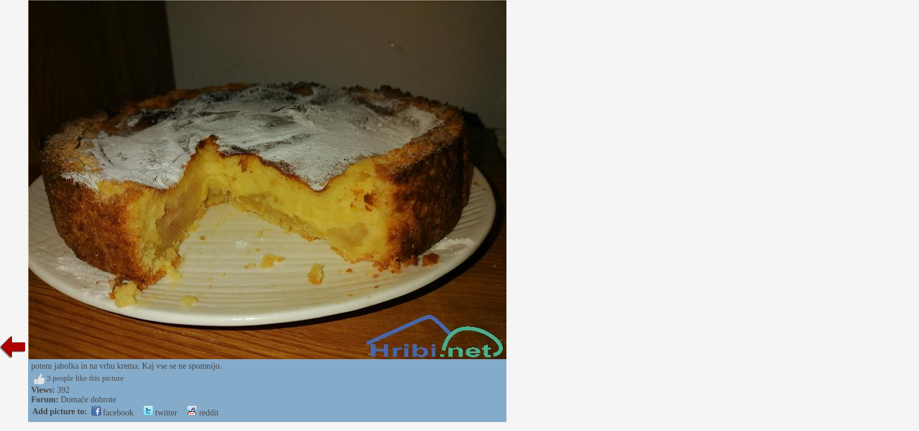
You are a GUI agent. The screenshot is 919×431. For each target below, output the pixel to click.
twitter (160, 412)
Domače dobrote (88, 399)
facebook (112, 412)
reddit (202, 412)
